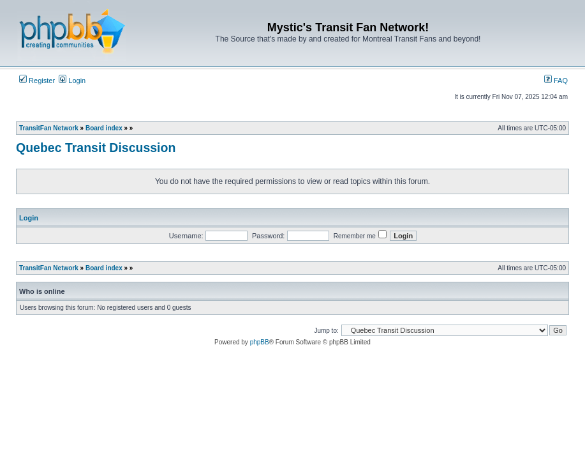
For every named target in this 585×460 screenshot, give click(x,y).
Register (37, 80)
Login (72, 80)
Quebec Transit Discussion (95, 148)
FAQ (556, 80)
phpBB (259, 342)
